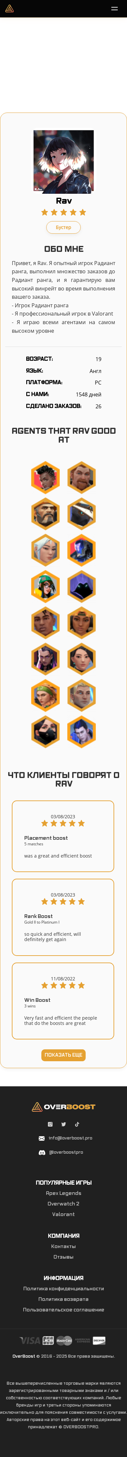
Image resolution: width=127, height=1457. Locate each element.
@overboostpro (66, 1152)
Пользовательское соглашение (63, 1310)
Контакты (63, 1246)
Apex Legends (63, 1193)
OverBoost (23, 1356)
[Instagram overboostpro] (50, 1125)
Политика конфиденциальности (63, 1289)
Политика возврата (63, 1299)
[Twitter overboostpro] (64, 1125)
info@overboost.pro (70, 1138)
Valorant (63, 1214)
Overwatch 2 (63, 1204)
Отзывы (63, 1257)
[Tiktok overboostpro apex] (77, 1125)
